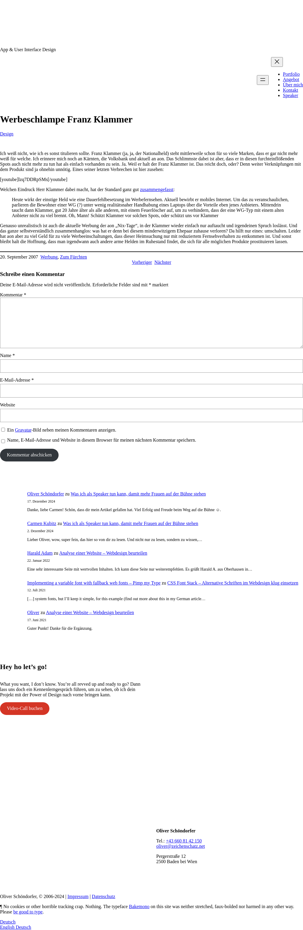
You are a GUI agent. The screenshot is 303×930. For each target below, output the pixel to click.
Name (7, 355)
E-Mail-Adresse (17, 379)
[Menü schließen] (277, 62)
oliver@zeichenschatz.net (180, 846)
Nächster (162, 262)
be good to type (28, 911)
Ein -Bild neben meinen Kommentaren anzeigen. (61, 429)
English (8, 927)
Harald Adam (40, 553)
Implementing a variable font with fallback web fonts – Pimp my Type (93, 582)
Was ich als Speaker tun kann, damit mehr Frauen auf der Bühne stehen (138, 493)
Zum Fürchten (73, 256)
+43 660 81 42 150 (184, 840)
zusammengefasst (156, 189)
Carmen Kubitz (41, 523)
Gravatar (23, 429)
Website (7, 404)
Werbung (48, 256)
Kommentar (13, 294)
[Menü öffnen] (263, 80)
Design (6, 133)
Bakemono (139, 906)
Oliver (33, 612)
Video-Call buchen (24, 708)
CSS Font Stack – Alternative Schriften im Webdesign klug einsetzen (232, 582)
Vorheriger (142, 262)
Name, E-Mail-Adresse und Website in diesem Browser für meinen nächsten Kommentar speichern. (101, 440)
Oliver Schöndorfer (45, 493)
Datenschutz (103, 896)
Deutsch (7, 921)
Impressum (77, 896)
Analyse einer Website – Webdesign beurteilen (103, 553)
